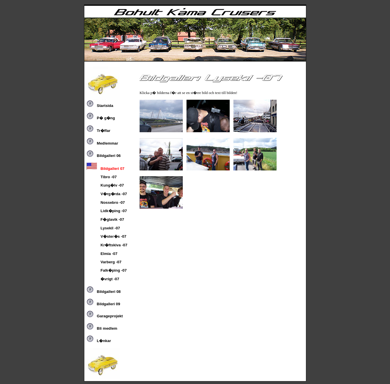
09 (103, 304)
